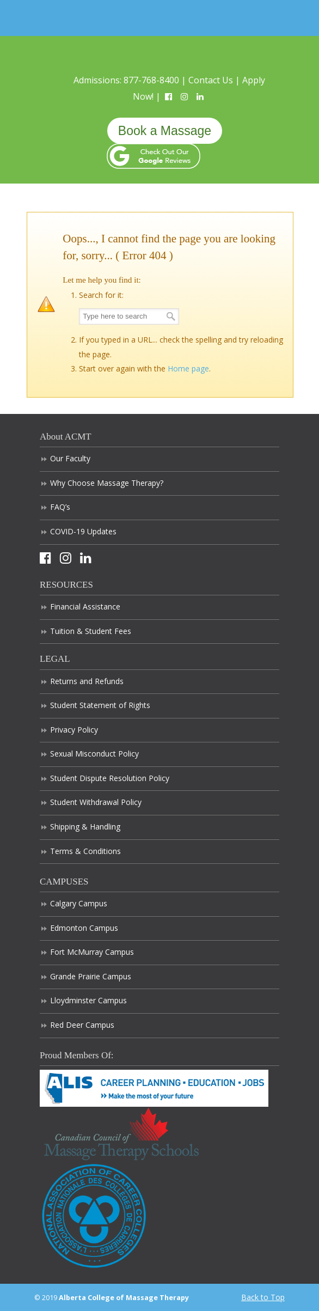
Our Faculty (70, 458)
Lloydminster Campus (88, 1000)
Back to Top (263, 1297)
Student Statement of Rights (100, 705)
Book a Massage (164, 131)
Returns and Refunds (87, 681)
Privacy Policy (74, 729)
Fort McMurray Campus (92, 952)
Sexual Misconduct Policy (94, 753)
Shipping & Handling (85, 826)
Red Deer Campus (82, 1025)
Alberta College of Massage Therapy (159, 51)
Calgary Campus (78, 903)
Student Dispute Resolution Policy (109, 778)
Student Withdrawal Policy (96, 802)
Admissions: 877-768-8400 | (130, 80)
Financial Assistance (85, 606)
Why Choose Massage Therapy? (106, 483)
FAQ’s (60, 507)
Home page (188, 368)
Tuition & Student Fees (90, 631)
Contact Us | (215, 80)
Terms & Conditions (85, 851)
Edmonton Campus (84, 928)
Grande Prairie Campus (90, 976)
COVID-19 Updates (83, 531)
